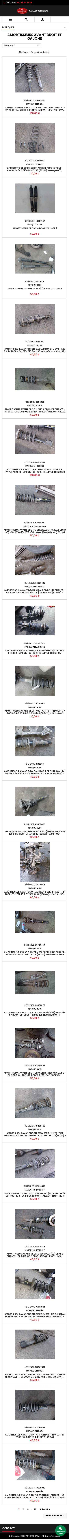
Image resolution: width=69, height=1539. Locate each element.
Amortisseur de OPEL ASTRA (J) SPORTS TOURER (35, 288)
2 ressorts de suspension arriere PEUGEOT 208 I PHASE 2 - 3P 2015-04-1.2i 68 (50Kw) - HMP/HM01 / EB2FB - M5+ (35, 170)
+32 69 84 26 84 (24, 2)
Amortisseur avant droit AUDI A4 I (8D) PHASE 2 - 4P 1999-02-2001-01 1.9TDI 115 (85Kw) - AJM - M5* (34, 832)
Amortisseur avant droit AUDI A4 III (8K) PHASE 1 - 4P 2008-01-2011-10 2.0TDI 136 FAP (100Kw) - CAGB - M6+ (34, 893)
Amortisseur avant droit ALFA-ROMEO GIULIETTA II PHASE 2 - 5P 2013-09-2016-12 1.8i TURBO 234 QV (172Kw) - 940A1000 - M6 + (34, 653)
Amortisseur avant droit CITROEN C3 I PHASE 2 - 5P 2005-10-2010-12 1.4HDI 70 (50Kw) (34, 1436)
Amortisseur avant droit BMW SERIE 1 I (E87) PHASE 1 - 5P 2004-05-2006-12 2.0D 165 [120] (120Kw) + (34, 1013)
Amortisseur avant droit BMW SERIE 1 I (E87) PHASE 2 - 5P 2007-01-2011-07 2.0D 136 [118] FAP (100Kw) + (35, 1074)
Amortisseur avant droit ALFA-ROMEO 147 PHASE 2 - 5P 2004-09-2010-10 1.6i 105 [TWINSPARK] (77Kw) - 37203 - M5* (34, 593)
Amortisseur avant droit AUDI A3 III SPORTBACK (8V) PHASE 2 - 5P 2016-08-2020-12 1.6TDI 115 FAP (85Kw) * (34, 772)
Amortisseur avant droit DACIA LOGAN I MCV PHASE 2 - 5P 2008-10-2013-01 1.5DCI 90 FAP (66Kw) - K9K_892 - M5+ (35, 351)
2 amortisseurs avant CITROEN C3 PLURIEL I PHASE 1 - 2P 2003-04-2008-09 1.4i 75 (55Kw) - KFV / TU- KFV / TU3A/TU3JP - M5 (35, 110)
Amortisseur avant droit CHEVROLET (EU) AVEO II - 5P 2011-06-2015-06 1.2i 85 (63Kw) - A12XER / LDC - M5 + (35, 1194)
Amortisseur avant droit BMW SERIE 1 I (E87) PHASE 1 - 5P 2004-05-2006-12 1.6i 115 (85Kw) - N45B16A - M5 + (34, 953)
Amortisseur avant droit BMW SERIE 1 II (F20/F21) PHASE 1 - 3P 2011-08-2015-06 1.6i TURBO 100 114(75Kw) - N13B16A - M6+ (35, 1136)
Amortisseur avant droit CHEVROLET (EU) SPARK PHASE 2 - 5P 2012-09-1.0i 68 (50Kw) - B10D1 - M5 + (35, 1255)
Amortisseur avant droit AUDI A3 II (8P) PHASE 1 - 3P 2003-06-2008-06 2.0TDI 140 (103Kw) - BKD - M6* (35, 712)
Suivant (45, 1509)
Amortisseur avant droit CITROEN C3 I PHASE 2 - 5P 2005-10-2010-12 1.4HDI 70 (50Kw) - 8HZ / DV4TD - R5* (34, 1496)
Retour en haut (55, 1515)
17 (35, 1509)
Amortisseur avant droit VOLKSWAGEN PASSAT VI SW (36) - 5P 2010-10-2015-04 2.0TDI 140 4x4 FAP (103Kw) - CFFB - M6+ (35, 532)
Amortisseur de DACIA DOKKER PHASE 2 (35, 228)
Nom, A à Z (22, 46)
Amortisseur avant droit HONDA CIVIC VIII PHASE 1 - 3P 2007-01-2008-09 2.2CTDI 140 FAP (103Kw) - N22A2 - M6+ (34, 412)
